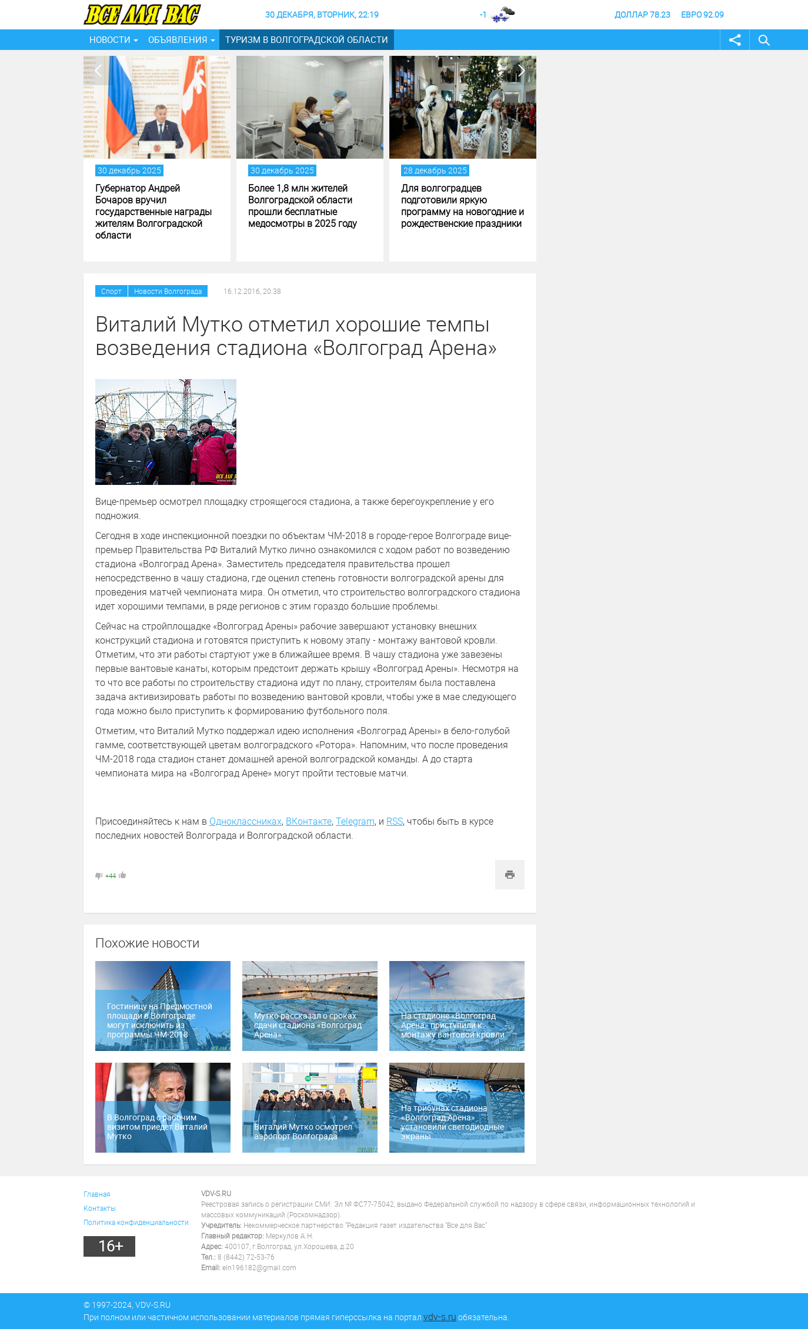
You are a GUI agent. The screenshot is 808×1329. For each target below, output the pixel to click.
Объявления (178, 39)
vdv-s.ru (439, 1316)
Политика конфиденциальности (136, 1222)
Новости (110, 39)
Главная (97, 1194)
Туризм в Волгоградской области (306, 39)
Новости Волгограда (168, 291)
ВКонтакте (309, 821)
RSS (394, 821)
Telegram (355, 821)
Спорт (111, 291)
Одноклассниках (245, 821)
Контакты (100, 1208)
